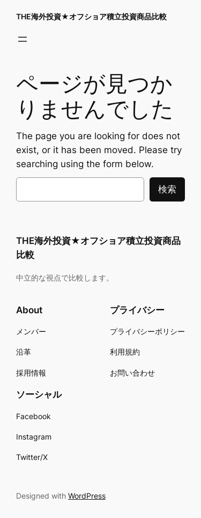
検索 (167, 189)
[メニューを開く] (22, 39)
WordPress (87, 495)
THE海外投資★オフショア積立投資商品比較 (91, 16)
